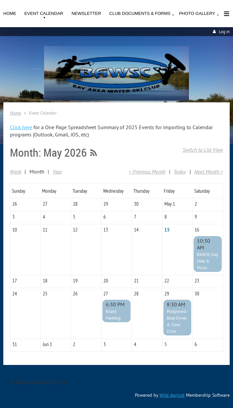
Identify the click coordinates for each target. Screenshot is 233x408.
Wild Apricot (172, 395)
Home (15, 113)
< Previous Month (147, 171)
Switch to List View (203, 149)
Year (57, 171)
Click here (21, 127)
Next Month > (208, 171)
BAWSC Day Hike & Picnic (207, 261)
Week (15, 171)
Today (180, 171)
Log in (224, 31)
